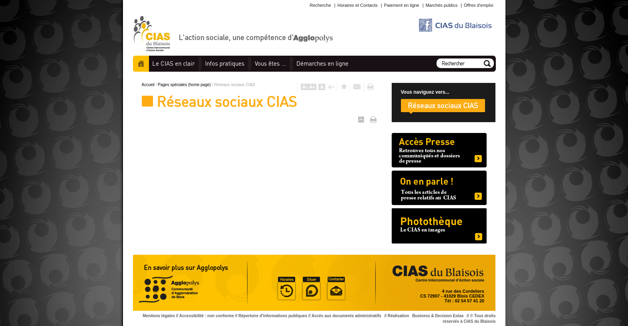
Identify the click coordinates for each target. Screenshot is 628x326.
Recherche (320, 5)
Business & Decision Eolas (437, 316)
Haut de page (361, 120)
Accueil (141, 64)
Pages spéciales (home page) (185, 85)
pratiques (224, 63)
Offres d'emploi (478, 5)
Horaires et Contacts (357, 5)
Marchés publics (441, 5)
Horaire (286, 289)
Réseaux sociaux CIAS (443, 105)
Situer (311, 289)
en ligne (322, 63)
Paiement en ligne (401, 5)
